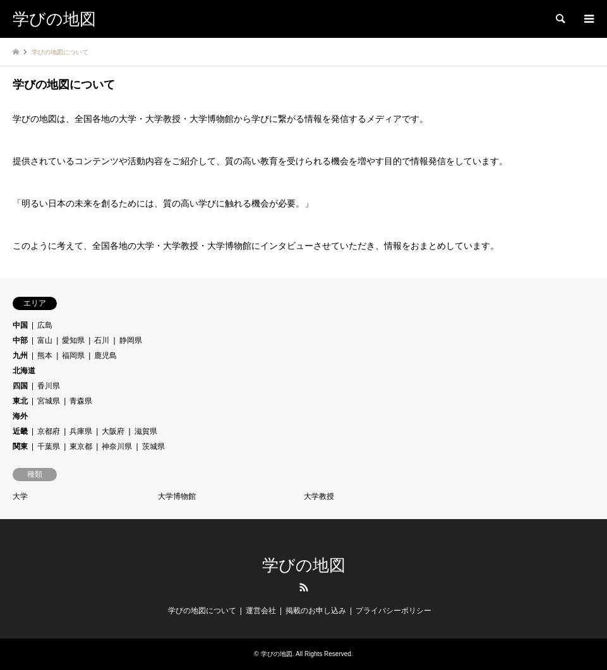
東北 (20, 401)
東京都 (80, 446)
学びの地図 (304, 565)
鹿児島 (105, 355)
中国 (20, 325)
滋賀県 (146, 431)
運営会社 (261, 610)
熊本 (44, 355)
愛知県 (73, 340)
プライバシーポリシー (393, 610)
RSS (303, 587)
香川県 (48, 385)
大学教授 (319, 496)
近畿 (20, 431)
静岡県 (130, 340)
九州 (20, 355)
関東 (20, 446)
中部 (20, 340)
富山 (44, 340)
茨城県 (153, 446)
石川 (101, 340)
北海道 (24, 370)
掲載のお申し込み (315, 610)
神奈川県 (117, 446)
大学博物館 (177, 496)
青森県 (80, 401)
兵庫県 (80, 431)
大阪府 (113, 431)
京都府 (48, 431)
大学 (20, 496)
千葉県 (48, 446)
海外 (20, 416)
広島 (44, 325)
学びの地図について (202, 610)
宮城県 (48, 401)
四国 (20, 385)
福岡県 (73, 355)
